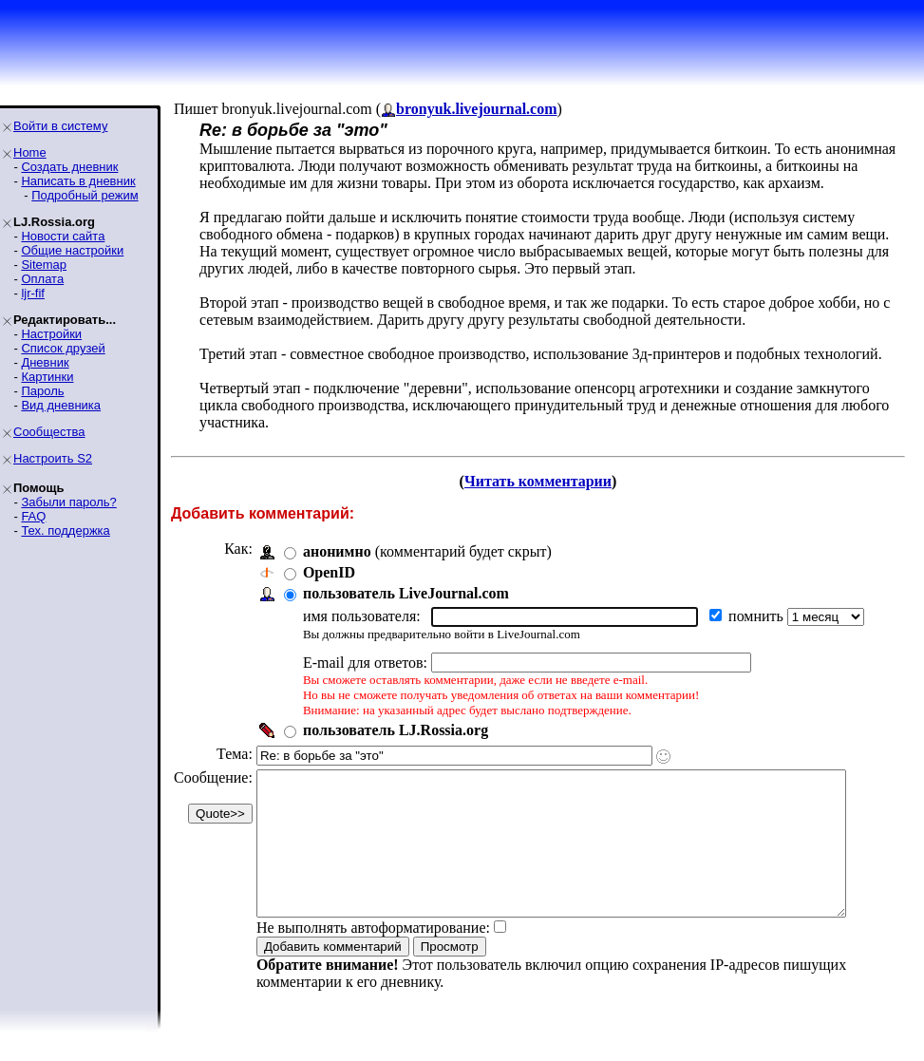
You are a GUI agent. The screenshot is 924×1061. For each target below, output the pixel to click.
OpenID (329, 572)
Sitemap (43, 264)
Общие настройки (72, 250)
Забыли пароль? (68, 502)
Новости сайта (62, 236)
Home (30, 152)
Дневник (44, 362)
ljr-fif (33, 293)
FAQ (33, 516)
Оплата (42, 279)
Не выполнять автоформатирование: (373, 956)
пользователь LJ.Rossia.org (395, 730)
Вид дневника (61, 405)
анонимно (337, 551)
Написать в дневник (78, 181)
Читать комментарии (545, 481)
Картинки (47, 376)
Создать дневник (69, 167)
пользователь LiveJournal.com (406, 593)
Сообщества (49, 432)
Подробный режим (84, 195)
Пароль (42, 391)
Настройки (51, 334)
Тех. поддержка (65, 530)
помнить (757, 616)
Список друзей (62, 348)
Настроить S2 (52, 458)
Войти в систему (60, 126)
